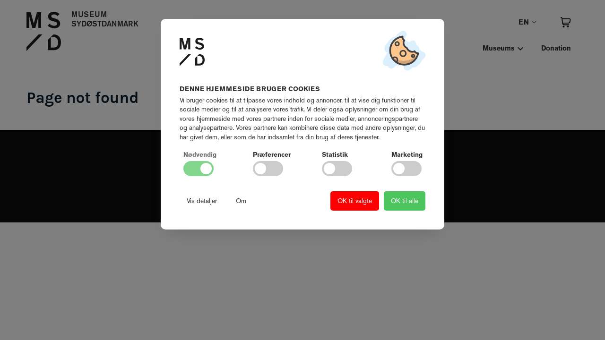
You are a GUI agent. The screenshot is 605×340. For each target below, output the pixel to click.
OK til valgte (354, 200)
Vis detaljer (202, 200)
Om (241, 200)
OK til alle (404, 200)
